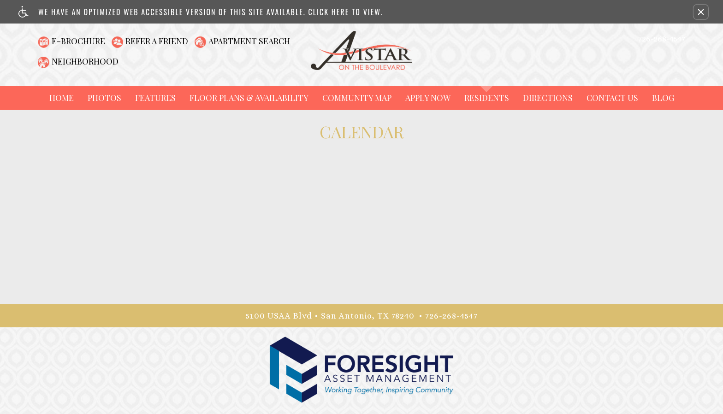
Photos (104, 97)
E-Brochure (78, 41)
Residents (486, 97)
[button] (700, 12)
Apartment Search (249, 41)
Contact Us (612, 97)
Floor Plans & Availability (249, 97)
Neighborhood (85, 61)
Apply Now (427, 97)
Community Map (356, 97)
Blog (663, 97)
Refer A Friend (156, 41)
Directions (548, 97)
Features (155, 97)
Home (61, 97)
